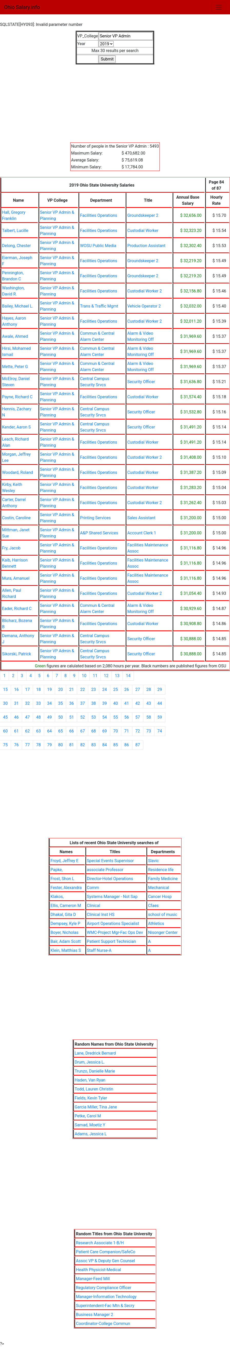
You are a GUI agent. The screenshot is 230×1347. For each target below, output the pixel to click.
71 (126, 731)
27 (137, 689)
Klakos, (57, 896)
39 (104, 703)
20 (60, 689)
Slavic (153, 860)
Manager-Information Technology (106, 1296)
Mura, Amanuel (15, 578)
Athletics (156, 923)
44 (159, 703)
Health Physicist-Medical (98, 1269)
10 (84, 675)
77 (27, 744)
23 (93, 689)
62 (27, 731)
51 (71, 717)
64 (49, 731)
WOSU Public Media (98, 245)
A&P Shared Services (99, 532)
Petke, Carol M (88, 1116)
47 (27, 717)
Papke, (57, 869)
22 (82, 689)
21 (71, 689)
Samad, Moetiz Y (90, 1124)
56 (126, 717)
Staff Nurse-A (99, 950)
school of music (162, 914)
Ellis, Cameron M (66, 905)
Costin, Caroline (16, 517)
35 (60, 703)
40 (115, 703)
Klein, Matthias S (66, 950)
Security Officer (141, 381)
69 (104, 731)
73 (148, 731)
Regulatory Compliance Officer (103, 1287)
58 (148, 717)
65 (60, 731)
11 (95, 675)
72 (137, 731)
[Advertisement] (115, 100)
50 (60, 717)
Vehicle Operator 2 (144, 306)
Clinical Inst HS (100, 914)
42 (137, 703)
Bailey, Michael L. (17, 306)
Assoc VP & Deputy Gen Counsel (105, 1260)
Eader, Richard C (17, 608)
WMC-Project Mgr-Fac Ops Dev (115, 932)
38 (93, 703)
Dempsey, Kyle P (65, 923)
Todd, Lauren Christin (94, 1089)
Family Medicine (163, 878)
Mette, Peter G (15, 366)
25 (115, 689)
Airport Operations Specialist (113, 923)
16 (16, 689)
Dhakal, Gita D (63, 914)
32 (27, 703)
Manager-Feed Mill (93, 1278)
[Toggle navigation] (219, 7)
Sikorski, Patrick (16, 653)
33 (38, 703)
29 (159, 689)
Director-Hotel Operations (110, 878)
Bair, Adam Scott (66, 941)
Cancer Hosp (160, 896)
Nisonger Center (162, 932)
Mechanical (158, 887)
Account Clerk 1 (141, 532)
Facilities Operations (98, 215)
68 (93, 731)
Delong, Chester (16, 245)
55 (115, 717)
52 (82, 717)
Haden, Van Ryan (90, 1080)
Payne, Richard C (17, 396)
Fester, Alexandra (66, 887)
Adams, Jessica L (91, 1133)
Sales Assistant (141, 517)
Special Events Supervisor (110, 860)
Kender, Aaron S (16, 427)
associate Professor (105, 869)
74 (159, 731)
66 (71, 731)
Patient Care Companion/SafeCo (105, 1251)
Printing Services (95, 517)
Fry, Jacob (11, 548)
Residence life (160, 869)
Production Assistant (146, 245)
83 (93, 744)
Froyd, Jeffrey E (64, 860)
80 (60, 744)
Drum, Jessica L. (90, 1062)
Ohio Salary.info (22, 7)
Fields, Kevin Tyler (91, 1098)
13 (117, 675)
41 (126, 703)
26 (126, 689)
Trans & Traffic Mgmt (99, 306)
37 (82, 703)
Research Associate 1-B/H (100, 1242)
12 (106, 675)
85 (115, 744)
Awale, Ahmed (15, 336)
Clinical (93, 905)
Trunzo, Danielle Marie (95, 1071)
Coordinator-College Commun (103, 1323)
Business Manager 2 (94, 1314)
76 (16, 744)
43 (148, 703)
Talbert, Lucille (15, 230)
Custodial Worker (142, 230)
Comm (93, 887)
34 (49, 703)
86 (126, 744)
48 (38, 717)
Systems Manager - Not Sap (112, 896)
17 (27, 689)
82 (82, 744)
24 (104, 689)
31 (16, 703)
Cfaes (153, 905)
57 (137, 717)
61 (16, 731)
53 (93, 717)
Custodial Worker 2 (144, 291)
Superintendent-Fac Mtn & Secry (105, 1305)
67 (82, 731)
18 (38, 689)
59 (159, 717)
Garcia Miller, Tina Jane (96, 1107)
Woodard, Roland (17, 472)
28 (148, 689)
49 (49, 717)
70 (115, 731)
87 (137, 744)
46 (16, 717)
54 (104, 717)
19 (49, 689)
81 (71, 744)
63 (38, 731)
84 (104, 744)
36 (71, 703)
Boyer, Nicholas (64, 932)
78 (38, 744)
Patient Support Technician (111, 941)
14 (128, 675)
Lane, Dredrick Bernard (95, 1053)
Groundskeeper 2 (142, 215)
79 (49, 744)
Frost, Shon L (62, 878)
